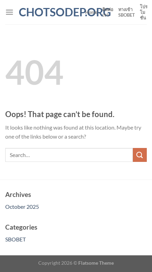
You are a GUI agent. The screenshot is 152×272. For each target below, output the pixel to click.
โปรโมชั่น (143, 12)
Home (91, 12)
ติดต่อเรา (107, 12)
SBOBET (15, 239)
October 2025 (22, 206)
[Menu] (9, 11)
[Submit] (140, 155)
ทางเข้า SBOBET (126, 12)
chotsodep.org (49, 12)
